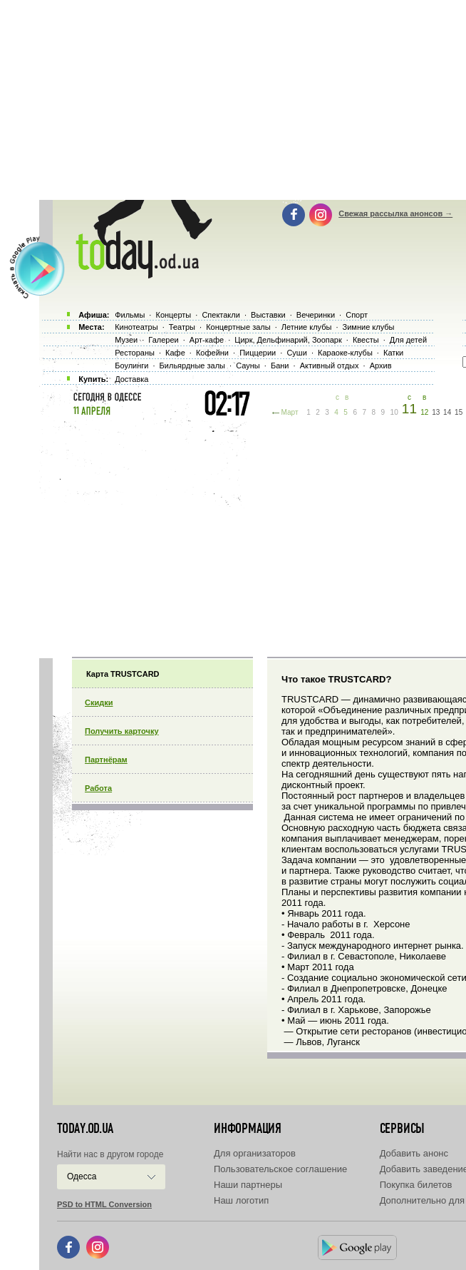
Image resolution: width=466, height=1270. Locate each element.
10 (394, 412)
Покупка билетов (416, 1184)
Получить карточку (122, 731)
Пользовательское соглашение (280, 1169)
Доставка (131, 379)
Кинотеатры (136, 327)
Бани (280, 365)
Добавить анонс (414, 1153)
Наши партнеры (248, 1184)
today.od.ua (85, 1129)
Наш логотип (241, 1200)
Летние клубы (306, 327)
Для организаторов (255, 1153)
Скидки (99, 702)
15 (458, 412)
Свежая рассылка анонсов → (395, 213)
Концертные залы (238, 327)
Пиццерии (257, 352)
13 (436, 412)
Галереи (163, 340)
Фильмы (130, 315)
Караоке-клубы (345, 352)
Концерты (173, 315)
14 (447, 412)
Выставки (268, 315)
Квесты (366, 340)
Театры (182, 327)
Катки (393, 352)
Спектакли (221, 315)
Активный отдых (329, 365)
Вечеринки (315, 315)
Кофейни (212, 352)
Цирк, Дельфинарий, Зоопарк (287, 340)
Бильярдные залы (192, 365)
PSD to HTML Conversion (104, 1204)
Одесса (81, 1176)
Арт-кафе (207, 340)
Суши (296, 352)
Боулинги (131, 365)
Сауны (248, 365)
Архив (381, 365)
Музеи (126, 340)
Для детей (408, 340)
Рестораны (135, 352)
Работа (98, 788)
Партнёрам (106, 759)
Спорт (357, 315)
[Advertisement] (252, 535)
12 (424, 412)
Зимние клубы (369, 327)
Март (290, 412)
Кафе (175, 352)
